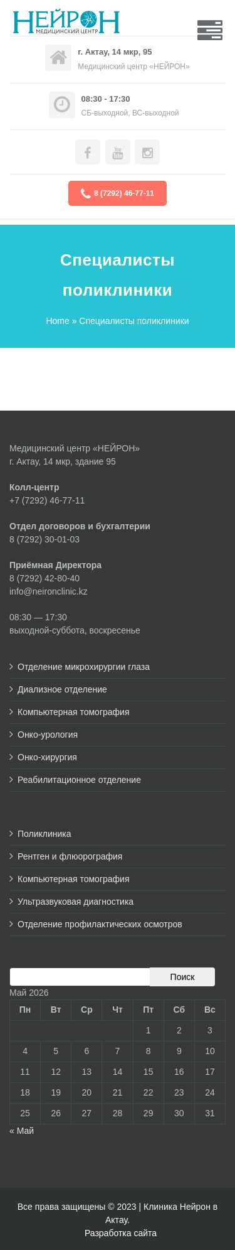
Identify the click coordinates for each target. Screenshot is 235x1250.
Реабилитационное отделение (79, 780)
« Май (21, 1131)
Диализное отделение (62, 689)
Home (57, 321)
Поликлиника (44, 834)
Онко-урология (48, 735)
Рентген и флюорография (70, 856)
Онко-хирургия (47, 757)
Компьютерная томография (74, 712)
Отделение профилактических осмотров (100, 924)
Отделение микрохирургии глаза (84, 667)
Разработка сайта (121, 1233)
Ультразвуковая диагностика (75, 902)
